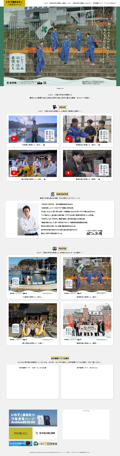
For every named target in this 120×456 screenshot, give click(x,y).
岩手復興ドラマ (97, 3)
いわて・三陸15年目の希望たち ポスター (79, 3)
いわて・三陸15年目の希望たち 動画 (55, 3)
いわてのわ (86, 410)
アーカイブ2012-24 (109, 3)
